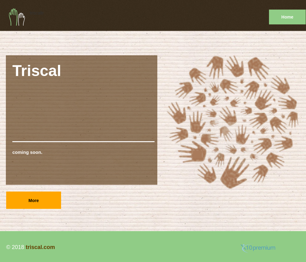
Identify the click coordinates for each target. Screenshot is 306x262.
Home (287, 17)
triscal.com (40, 247)
